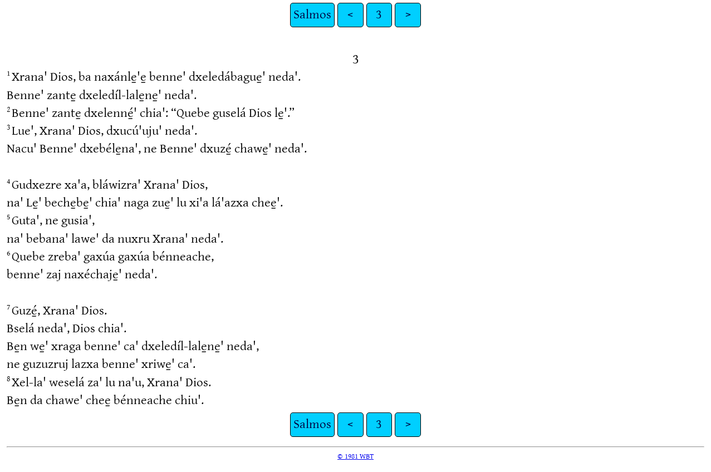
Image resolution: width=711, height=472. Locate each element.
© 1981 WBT (355, 456)
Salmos (312, 14)
